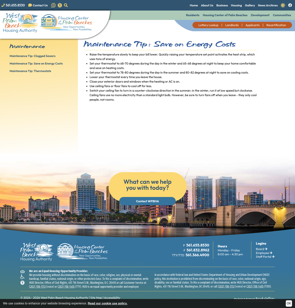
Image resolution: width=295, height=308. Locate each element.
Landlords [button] (232, 25)
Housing (236, 5)
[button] (66, 5)
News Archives (268, 5)
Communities (282, 15)
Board (261, 249)
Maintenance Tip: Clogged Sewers (33, 56)
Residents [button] (192, 15)
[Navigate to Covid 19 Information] (283, 5)
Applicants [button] (253, 25)
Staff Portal (265, 257)
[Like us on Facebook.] (290, 5)
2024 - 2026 (32, 298)
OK (289, 303)
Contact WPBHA (147, 201)
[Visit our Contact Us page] (38, 5)
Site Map (96, 298)
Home (194, 5)
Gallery (250, 5)
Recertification (276, 25)
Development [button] (260, 15)
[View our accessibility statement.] (60, 5)
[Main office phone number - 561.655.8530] (14, 5)
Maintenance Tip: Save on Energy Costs (36, 63)
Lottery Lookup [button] (208, 25)
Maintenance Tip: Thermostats (30, 71)
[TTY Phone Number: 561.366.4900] (197, 255)
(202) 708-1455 (66, 286)
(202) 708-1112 (37, 286)
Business (222, 5)
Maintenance (27, 46)
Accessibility (112, 298)
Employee (264, 253)
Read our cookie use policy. (107, 303)
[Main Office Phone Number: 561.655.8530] (197, 245)
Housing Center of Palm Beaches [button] (225, 15)
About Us (207, 5)
